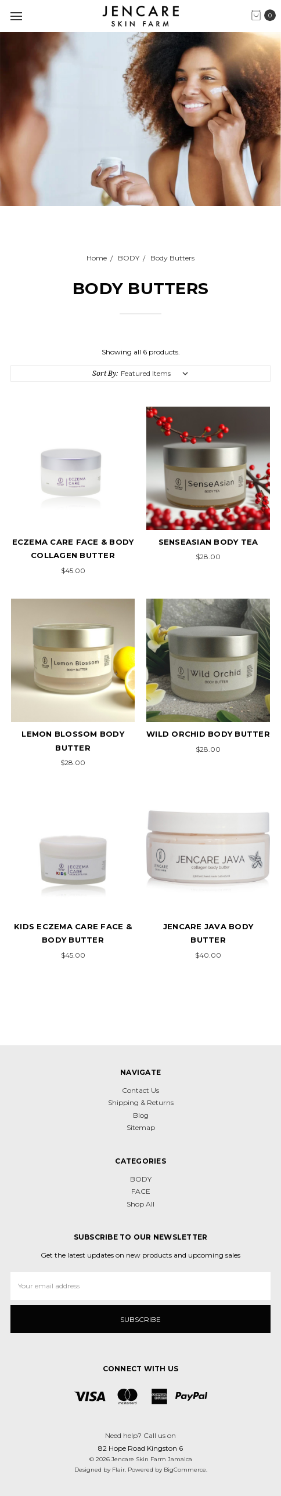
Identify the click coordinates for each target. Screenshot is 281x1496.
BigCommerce (185, 1469)
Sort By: (105, 373)
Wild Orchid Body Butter (208, 733)
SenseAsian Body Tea (208, 541)
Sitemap (141, 1127)
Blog (141, 1115)
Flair (118, 1469)
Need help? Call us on (140, 1435)
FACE (140, 1191)
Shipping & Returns (141, 1102)
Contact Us (140, 1090)
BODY (141, 1179)
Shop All (140, 1204)
